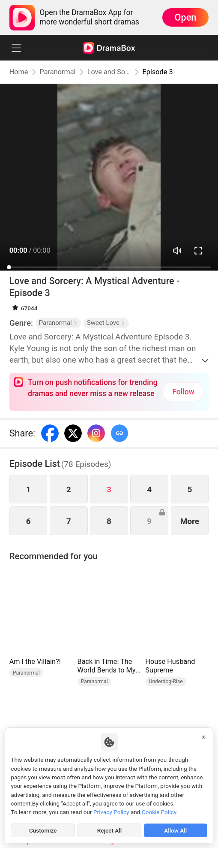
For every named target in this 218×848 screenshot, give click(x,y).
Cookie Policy (159, 812)
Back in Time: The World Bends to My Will (107, 666)
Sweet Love (106, 323)
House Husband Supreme (170, 665)
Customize (43, 830)
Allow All (175, 830)
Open (186, 17)
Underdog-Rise (165, 681)
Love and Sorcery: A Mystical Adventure (109, 72)
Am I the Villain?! (35, 661)
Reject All (109, 830)
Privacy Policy (111, 812)
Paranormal (58, 72)
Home (18, 72)
